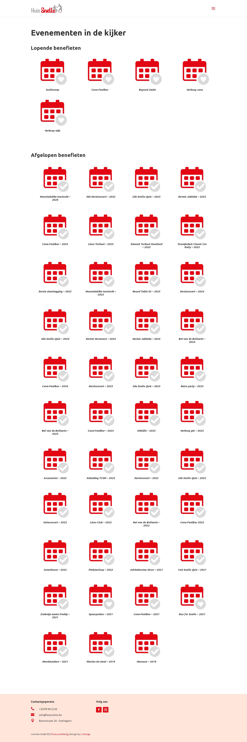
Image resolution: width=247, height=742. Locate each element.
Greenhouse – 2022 (55, 569)
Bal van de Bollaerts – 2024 (192, 340)
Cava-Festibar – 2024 (55, 386)
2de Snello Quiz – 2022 (192, 478)
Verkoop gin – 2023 (192, 430)
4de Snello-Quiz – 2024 (55, 338)
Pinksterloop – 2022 (101, 569)
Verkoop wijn (52, 130)
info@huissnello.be (50, 715)
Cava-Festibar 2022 (192, 522)
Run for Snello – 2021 (192, 614)
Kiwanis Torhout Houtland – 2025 (146, 246)
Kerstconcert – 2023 (101, 386)
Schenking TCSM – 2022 (100, 478)
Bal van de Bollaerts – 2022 (146, 524)
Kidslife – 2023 (146, 430)
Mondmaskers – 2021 (55, 661)
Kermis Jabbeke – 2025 (192, 196)
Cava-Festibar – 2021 (146, 614)
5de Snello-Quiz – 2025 (146, 196)
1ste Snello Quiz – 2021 (192, 569)
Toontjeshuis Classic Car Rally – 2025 (192, 246)
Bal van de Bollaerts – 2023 (55, 432)
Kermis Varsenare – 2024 (101, 338)
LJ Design (85, 734)
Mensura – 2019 (146, 661)
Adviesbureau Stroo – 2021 (146, 569)
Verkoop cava (194, 89)
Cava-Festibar (99, 89)
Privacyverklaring (59, 734)
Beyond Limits (147, 89)
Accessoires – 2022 (55, 478)
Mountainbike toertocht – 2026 (55, 198)
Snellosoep (52, 89)
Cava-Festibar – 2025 (55, 244)
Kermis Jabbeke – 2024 (146, 338)
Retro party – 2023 (192, 386)
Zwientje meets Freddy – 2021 (55, 616)
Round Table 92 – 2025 (146, 291)
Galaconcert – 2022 (55, 522)
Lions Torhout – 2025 (100, 244)
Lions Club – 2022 (100, 522)
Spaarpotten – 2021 (101, 614)
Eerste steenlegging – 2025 (55, 291)
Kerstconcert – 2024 (192, 291)
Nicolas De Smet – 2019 (100, 661)
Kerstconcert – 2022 (146, 478)
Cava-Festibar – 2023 (101, 430)
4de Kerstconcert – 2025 (100, 196)
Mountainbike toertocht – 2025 (100, 293)
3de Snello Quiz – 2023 (146, 386)
